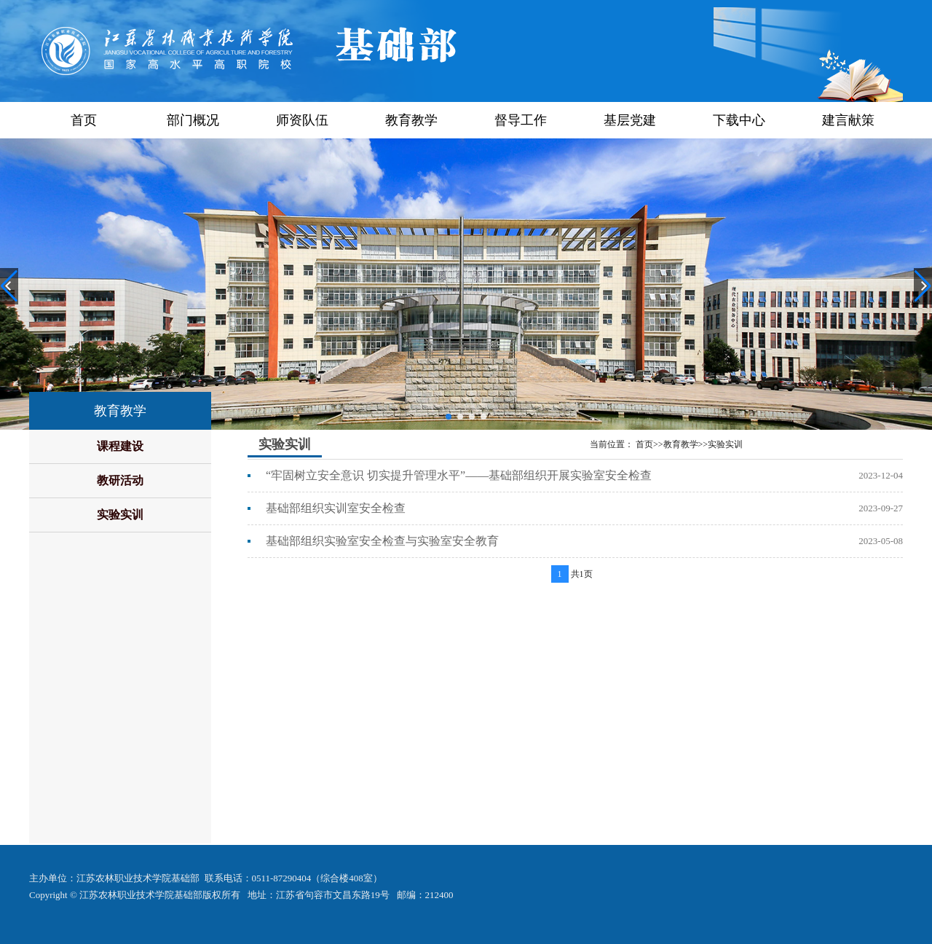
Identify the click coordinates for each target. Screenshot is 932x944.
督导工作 (520, 120)
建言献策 (848, 120)
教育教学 (411, 120)
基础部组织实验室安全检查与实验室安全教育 (382, 541)
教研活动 (120, 480)
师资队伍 (302, 120)
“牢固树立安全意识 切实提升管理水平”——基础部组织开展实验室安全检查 (459, 475)
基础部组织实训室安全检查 (336, 508)
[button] (448, 417)
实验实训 (120, 514)
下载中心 (739, 120)
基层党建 (630, 120)
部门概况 (193, 120)
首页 (84, 120)
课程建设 (120, 446)
